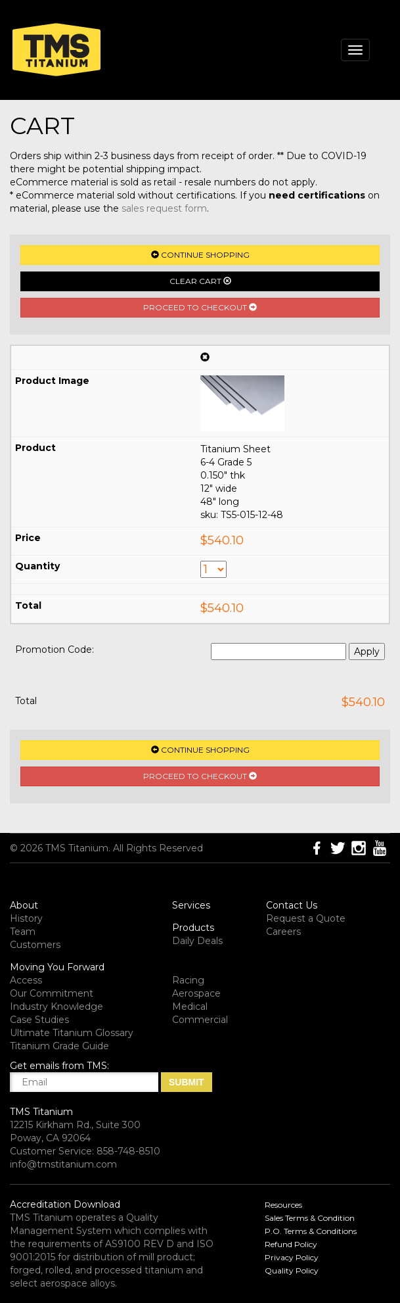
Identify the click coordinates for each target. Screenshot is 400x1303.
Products (193, 928)
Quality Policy (292, 1270)
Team (22, 931)
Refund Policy (291, 1244)
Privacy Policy (292, 1257)
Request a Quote (305, 918)
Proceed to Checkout (200, 307)
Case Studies (39, 1020)
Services (191, 905)
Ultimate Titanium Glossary (71, 1033)
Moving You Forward (57, 967)
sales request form (164, 208)
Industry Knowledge (56, 1006)
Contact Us (291, 905)
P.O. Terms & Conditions (311, 1231)
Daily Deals (197, 941)
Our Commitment (51, 993)
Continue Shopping (200, 255)
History (26, 918)
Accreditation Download (65, 1204)
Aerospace (196, 993)
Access (26, 980)
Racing (188, 980)
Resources (283, 1205)
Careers (283, 931)
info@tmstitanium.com (63, 1164)
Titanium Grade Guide (59, 1046)
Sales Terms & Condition (310, 1218)
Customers (35, 945)
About (24, 905)
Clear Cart (200, 281)
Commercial (200, 1020)
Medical (190, 1006)
